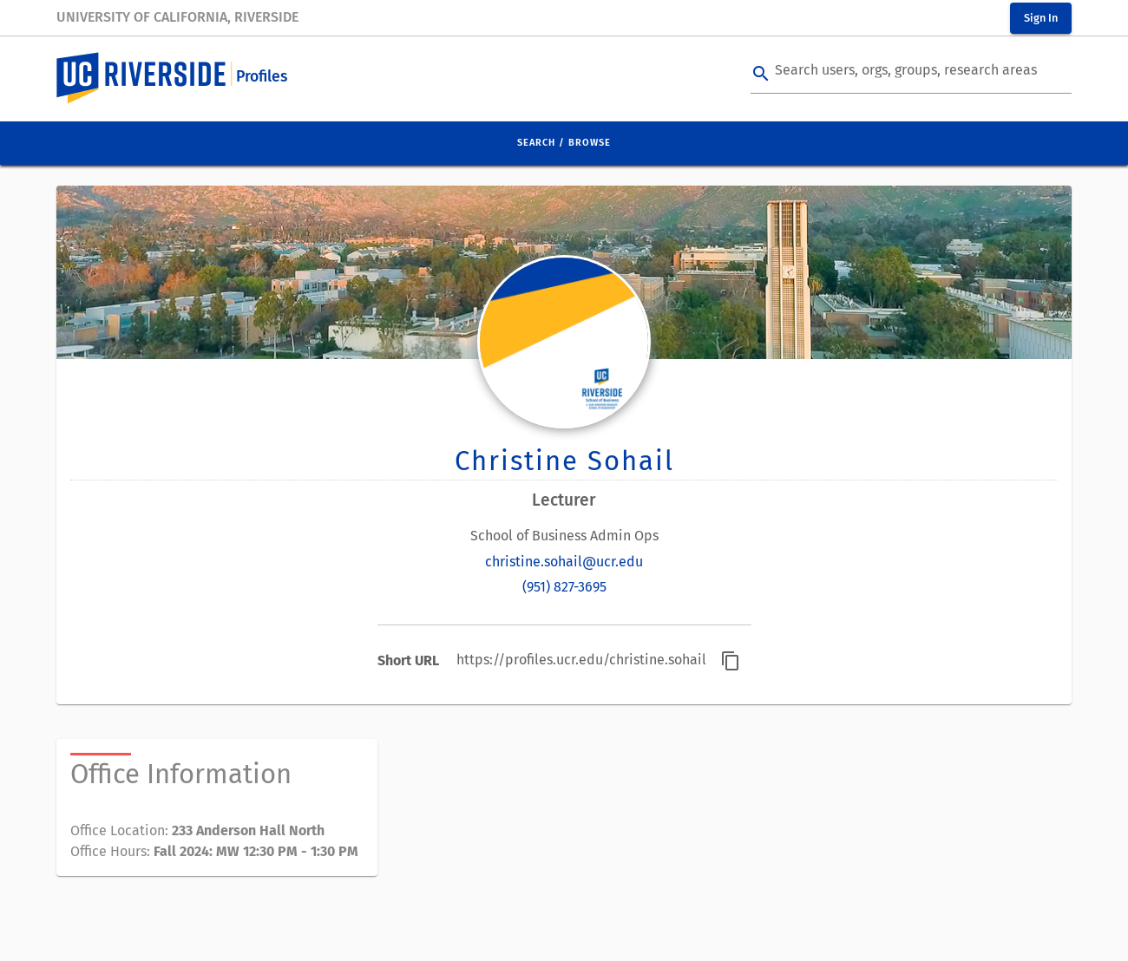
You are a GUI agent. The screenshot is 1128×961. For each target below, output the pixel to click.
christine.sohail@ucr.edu (564, 561)
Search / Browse (564, 142)
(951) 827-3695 (564, 587)
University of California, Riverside (177, 17)
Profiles (261, 77)
